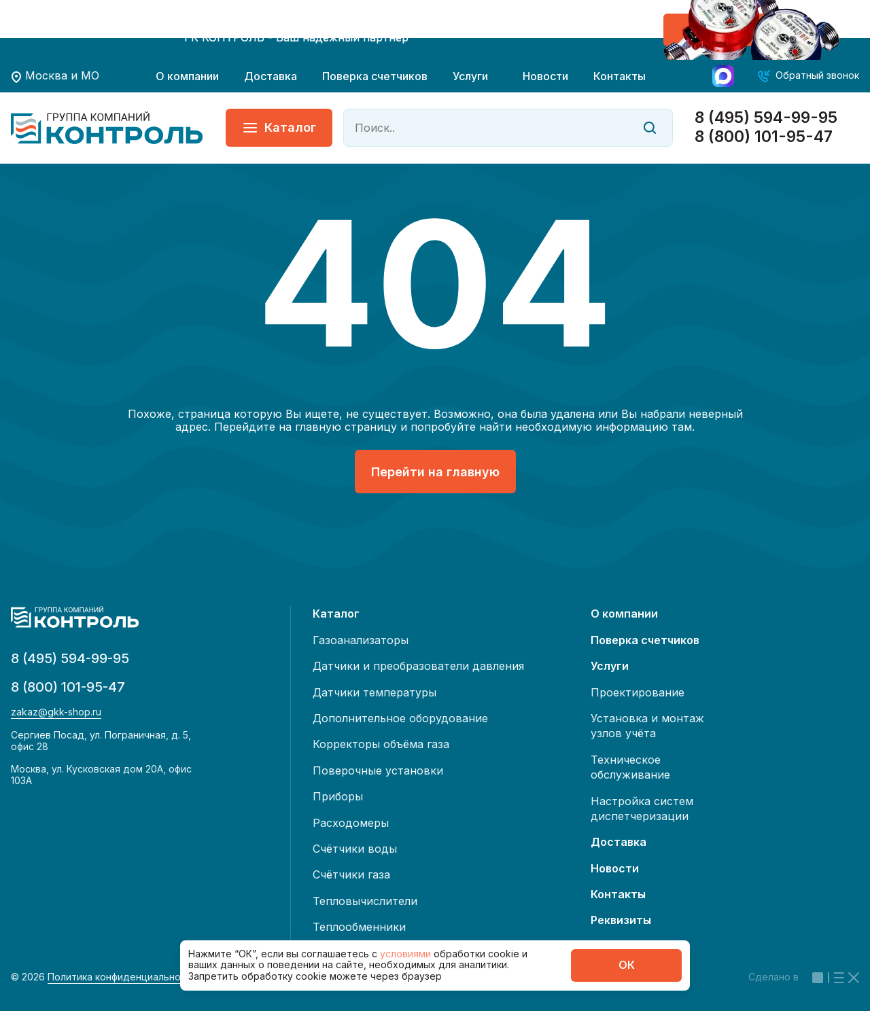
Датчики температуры (374, 692)
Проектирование (637, 692)
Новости (545, 76)
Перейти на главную (435, 472)
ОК (627, 965)
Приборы (338, 796)
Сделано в (803, 976)
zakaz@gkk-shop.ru (56, 712)
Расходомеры (351, 823)
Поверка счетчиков (375, 76)
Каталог (279, 128)
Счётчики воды (355, 848)
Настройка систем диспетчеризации (642, 808)
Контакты (619, 76)
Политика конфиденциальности (122, 977)
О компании (187, 76)
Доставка (270, 76)
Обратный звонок (817, 75)
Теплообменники (359, 927)
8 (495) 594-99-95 (766, 118)
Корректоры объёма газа (381, 744)
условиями (407, 953)
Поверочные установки (378, 770)
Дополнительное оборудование (400, 718)
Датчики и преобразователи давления (418, 666)
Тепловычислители (365, 901)
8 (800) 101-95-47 (764, 137)
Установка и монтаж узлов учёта (647, 725)
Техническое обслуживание (630, 767)
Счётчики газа (351, 874)
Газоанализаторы (360, 640)
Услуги (470, 76)
